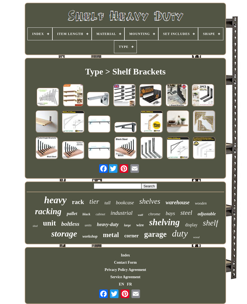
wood (196, 237)
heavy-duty (108, 224)
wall (140, 214)
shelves (149, 201)
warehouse (177, 202)
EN (121, 284)
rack (78, 202)
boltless (70, 223)
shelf (210, 222)
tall (108, 202)
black (86, 214)
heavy (55, 200)
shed (35, 225)
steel (186, 212)
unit (49, 223)
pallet (72, 213)
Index (125, 255)
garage (155, 234)
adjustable (207, 214)
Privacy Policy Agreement (125, 270)
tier (94, 201)
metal (111, 234)
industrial (121, 213)
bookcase (125, 202)
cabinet (100, 214)
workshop (90, 236)
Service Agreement (125, 277)
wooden (201, 203)
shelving (164, 222)
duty (180, 233)
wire (140, 225)
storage (64, 233)
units (88, 225)
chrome (154, 214)
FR (129, 284)
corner (131, 235)
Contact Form (125, 262)
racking (48, 211)
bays (170, 213)
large (127, 225)
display (191, 225)
